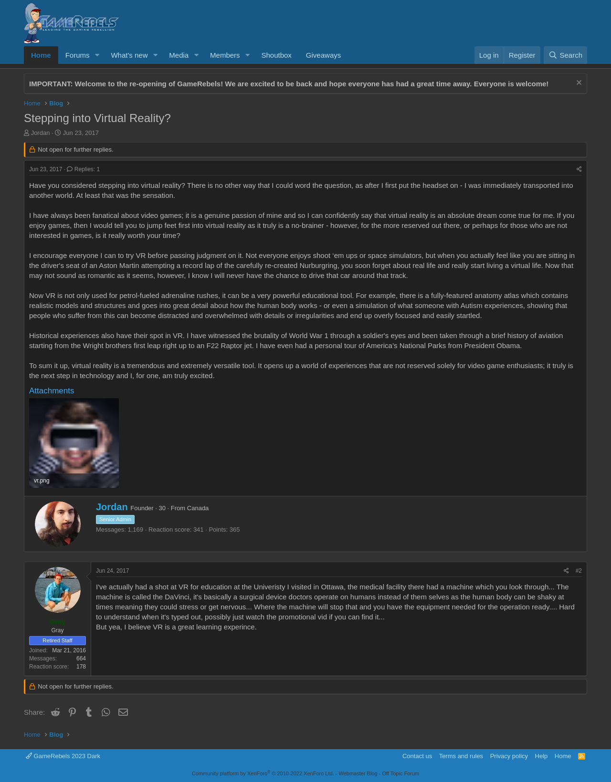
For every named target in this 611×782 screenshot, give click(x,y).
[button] (97, 55)
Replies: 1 (83, 169)
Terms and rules (461, 756)
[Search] (565, 55)
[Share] (579, 169)
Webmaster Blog (357, 773)
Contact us (417, 756)
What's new (129, 55)
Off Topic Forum (400, 773)
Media (179, 55)
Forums (77, 55)
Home (41, 55)
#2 (579, 570)
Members (225, 55)
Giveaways (323, 55)
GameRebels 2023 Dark (63, 756)
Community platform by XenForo (263, 773)
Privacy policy (509, 756)
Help (541, 756)
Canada (198, 508)
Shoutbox (276, 55)
